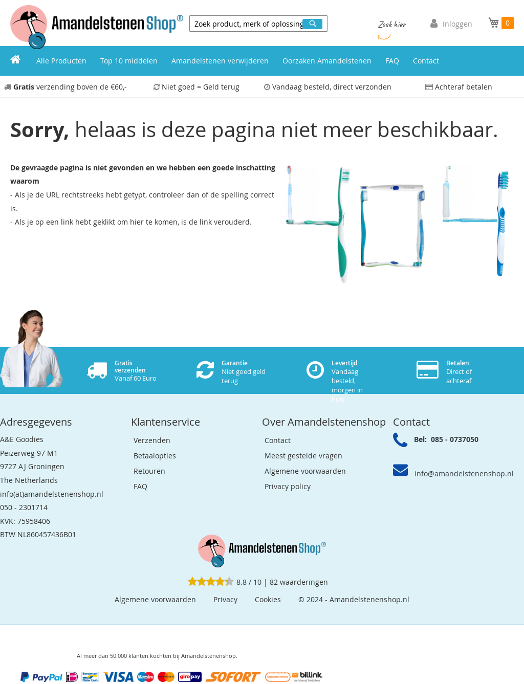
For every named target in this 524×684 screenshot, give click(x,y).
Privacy (225, 599)
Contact (278, 440)
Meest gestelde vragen (303, 455)
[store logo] (96, 27)
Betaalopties (155, 455)
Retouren (149, 471)
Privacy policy (288, 486)
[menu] (262, 61)
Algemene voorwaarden (305, 471)
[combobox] (258, 23)
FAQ (140, 486)
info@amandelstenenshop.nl (464, 473)
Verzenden (152, 440)
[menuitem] (15, 61)
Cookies (268, 599)
